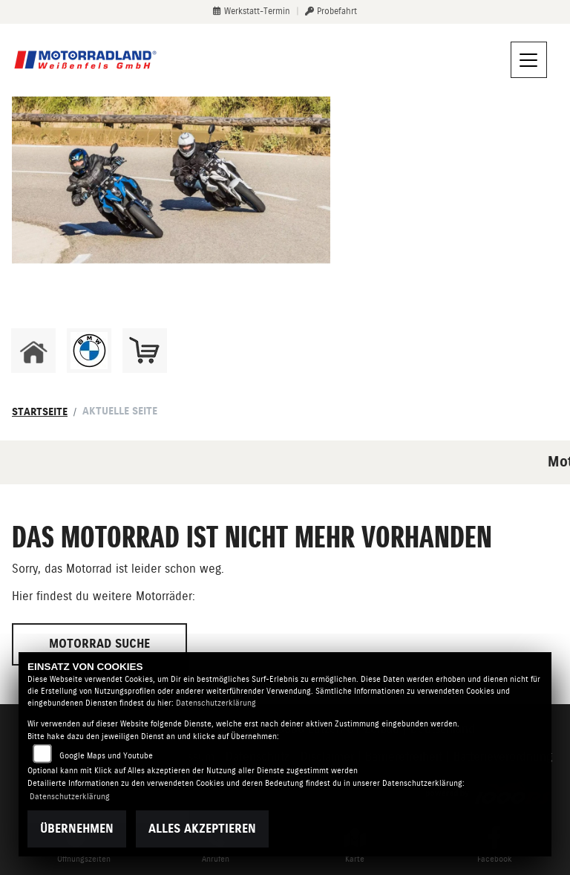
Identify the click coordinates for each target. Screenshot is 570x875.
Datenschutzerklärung (216, 703)
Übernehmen (77, 829)
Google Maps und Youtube (106, 756)
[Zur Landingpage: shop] (144, 350)
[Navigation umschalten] (529, 60)
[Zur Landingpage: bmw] (89, 350)
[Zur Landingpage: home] (33, 350)
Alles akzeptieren (202, 829)
